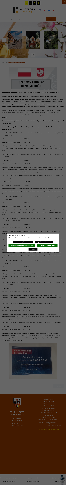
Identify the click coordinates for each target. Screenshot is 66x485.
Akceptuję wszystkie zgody (47, 245)
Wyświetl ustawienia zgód (44, 242)
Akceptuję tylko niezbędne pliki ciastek (22, 245)
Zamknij (33, 249)
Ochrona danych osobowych (22, 242)
